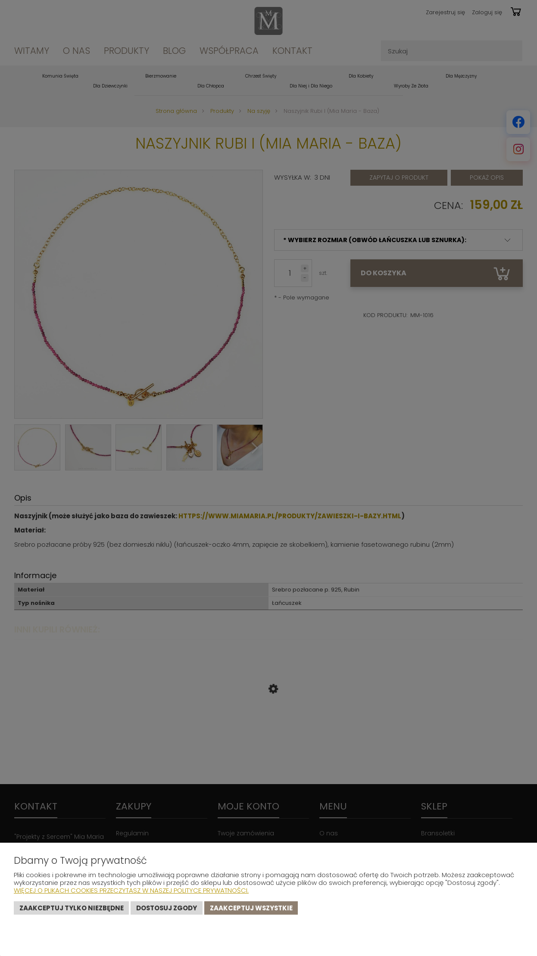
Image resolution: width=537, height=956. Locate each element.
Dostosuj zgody (166, 907)
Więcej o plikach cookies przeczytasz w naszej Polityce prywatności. (131, 890)
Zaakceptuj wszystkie (251, 907)
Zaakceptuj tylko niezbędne (71, 907)
